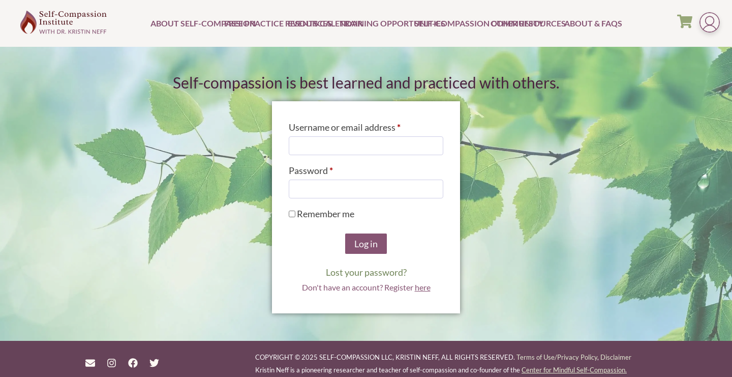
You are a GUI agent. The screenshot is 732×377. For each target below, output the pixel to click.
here (423, 287)
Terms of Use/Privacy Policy (556, 357)
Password (329, 168)
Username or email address (363, 125)
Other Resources (526, 23)
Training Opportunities (376, 23)
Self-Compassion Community (451, 23)
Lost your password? (366, 272)
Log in (366, 243)
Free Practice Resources (254, 23)
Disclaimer (615, 357)
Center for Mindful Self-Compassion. (574, 370)
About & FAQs (580, 23)
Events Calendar (312, 23)
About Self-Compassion (186, 23)
